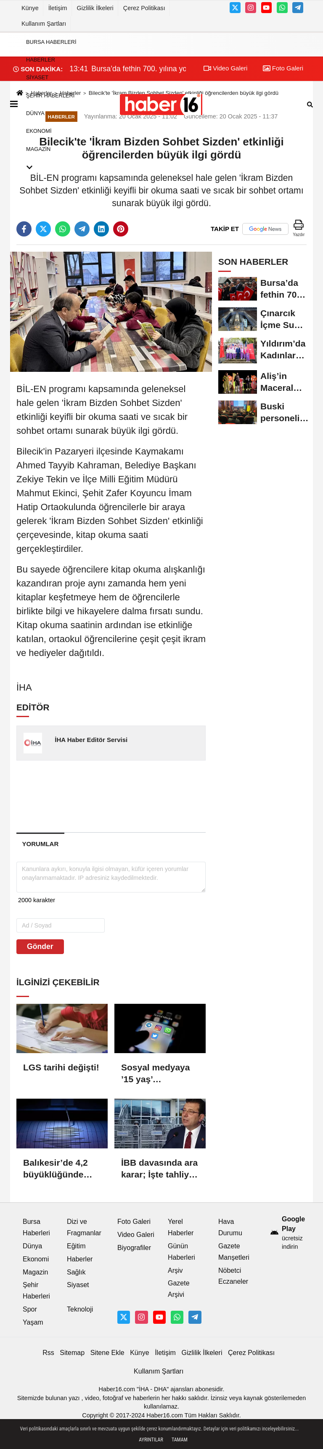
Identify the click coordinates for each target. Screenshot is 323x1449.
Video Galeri (135, 1234)
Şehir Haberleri (50, 95)
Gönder (40, 946)
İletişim (57, 8)
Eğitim (76, 1246)
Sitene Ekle (107, 1352)
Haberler (40, 59)
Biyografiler (134, 1247)
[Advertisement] (151, 796)
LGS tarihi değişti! (61, 1067)
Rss (48, 1352)
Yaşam (33, 1322)
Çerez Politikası (144, 8)
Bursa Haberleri (51, 42)
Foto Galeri (134, 1221)
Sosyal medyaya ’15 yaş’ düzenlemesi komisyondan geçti (155, 1073)
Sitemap (72, 1352)
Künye (30, 8)
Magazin (38, 149)
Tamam (180, 1440)
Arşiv (175, 1270)
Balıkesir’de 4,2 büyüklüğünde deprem (55, 1169)
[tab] (40, 844)
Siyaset (37, 78)
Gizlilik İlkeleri (95, 8)
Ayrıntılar (151, 1440)
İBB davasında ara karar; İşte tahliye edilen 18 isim (159, 1169)
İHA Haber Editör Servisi (91, 739)
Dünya (35, 113)
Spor (30, 1309)
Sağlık (76, 1272)
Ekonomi (38, 131)
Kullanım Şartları (43, 23)
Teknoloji (80, 1309)
